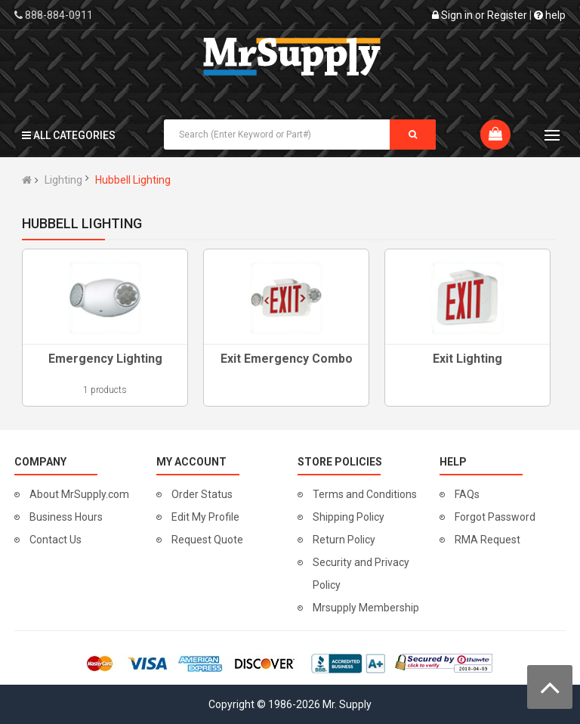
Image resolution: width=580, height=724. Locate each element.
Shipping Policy (348, 517)
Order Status (202, 494)
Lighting (63, 180)
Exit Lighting (467, 358)
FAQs (467, 494)
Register (507, 15)
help (550, 15)
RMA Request (487, 540)
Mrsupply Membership (366, 608)
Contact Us (55, 540)
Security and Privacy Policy (361, 573)
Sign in (457, 15)
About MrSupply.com (79, 494)
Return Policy (344, 540)
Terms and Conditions (365, 494)
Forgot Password (495, 517)
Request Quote (207, 540)
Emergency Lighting (105, 358)
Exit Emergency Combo (287, 358)
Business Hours (66, 517)
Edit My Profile (205, 517)
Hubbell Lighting (133, 180)
